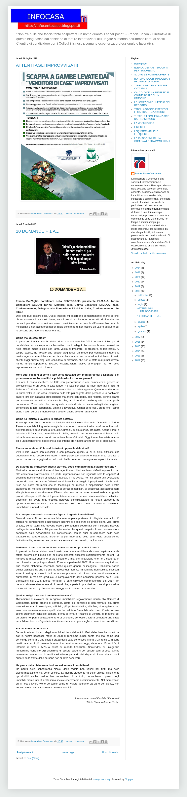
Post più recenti (25, 752)
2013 (138, 355)
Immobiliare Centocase (148, 173)
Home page (68, 752)
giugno (142, 321)
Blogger (129, 779)
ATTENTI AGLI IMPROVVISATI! (47, 65)
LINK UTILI (140, 127)
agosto (142, 299)
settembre (143, 295)
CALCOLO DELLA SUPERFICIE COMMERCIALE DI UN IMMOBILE (151, 95)
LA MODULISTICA (144, 123)
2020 (138, 281)
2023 (138, 272)
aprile (141, 326)
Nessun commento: (75, 213)
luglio (141, 304)
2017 (138, 337)
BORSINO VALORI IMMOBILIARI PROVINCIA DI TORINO (152, 80)
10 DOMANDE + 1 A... (37, 231)
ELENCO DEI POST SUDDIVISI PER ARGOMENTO (151, 69)
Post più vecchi (110, 752)
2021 (138, 277)
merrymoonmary (101, 779)
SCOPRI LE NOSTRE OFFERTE (151, 74)
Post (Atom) (32, 758)
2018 (138, 291)
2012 (138, 360)
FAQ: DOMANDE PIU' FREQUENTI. (146, 132)
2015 (138, 346)
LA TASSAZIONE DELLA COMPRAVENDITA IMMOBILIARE (152, 139)
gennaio (142, 331)
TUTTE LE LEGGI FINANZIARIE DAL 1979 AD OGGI (151, 117)
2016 (138, 341)
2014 (138, 351)
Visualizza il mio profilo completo (148, 253)
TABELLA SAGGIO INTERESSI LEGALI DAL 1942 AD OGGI (151, 110)
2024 (138, 267)
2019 (138, 286)
